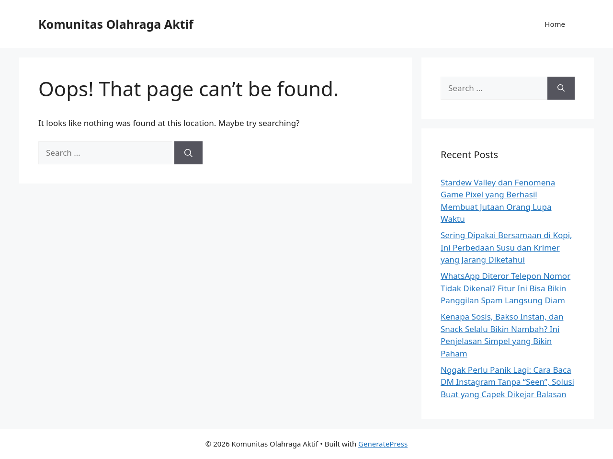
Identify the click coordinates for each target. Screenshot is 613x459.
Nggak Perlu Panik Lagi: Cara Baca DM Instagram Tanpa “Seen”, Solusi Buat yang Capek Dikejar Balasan (507, 382)
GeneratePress (383, 443)
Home (555, 24)
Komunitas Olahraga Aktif (115, 24)
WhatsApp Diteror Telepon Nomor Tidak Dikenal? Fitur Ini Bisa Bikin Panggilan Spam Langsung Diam (505, 288)
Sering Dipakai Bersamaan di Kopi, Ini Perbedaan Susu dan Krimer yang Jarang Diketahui (506, 247)
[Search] (188, 152)
